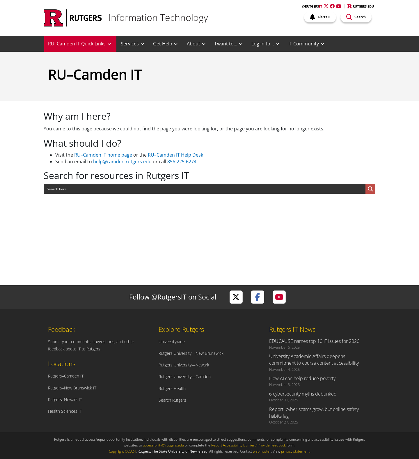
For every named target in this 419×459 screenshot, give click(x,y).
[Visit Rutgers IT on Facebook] (257, 297)
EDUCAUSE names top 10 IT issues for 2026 (314, 341)
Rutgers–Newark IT (65, 399)
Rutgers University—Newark (184, 365)
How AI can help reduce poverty (302, 378)
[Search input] (205, 189)
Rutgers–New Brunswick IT (72, 388)
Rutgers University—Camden (185, 376)
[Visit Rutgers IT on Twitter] (236, 297)
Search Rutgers (172, 400)
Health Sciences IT (65, 411)
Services (130, 43)
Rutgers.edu (360, 6)
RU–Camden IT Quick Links (77, 43)
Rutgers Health (172, 388)
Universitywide (172, 341)
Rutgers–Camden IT (66, 376)
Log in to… (262, 43)
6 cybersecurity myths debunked (303, 394)
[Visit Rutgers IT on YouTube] (279, 297)
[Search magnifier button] (370, 189)
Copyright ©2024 (122, 451)
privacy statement (295, 451)
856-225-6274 (181, 161)
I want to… (226, 43)
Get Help (162, 43)
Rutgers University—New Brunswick (191, 353)
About (193, 43)
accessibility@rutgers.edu (163, 445)
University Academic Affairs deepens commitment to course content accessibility (314, 359)
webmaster (262, 451)
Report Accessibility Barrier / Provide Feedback (248, 445)
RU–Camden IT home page (103, 155)
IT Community (303, 43)
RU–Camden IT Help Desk (175, 155)
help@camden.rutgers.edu (122, 161)
